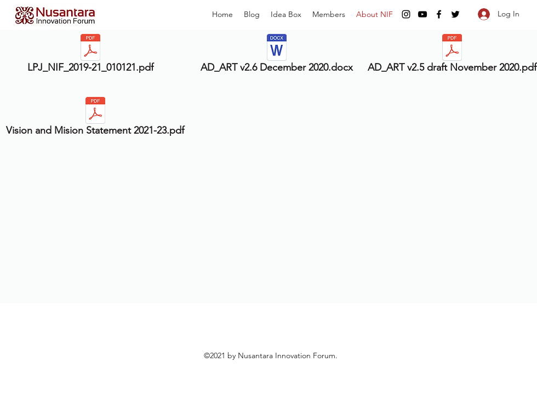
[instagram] (406, 14)
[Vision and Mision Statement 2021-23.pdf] (95, 118)
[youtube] (422, 14)
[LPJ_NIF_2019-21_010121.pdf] (90, 55)
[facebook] (438, 14)
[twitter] (455, 14)
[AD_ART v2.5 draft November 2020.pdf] (452, 55)
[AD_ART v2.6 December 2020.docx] (276, 55)
